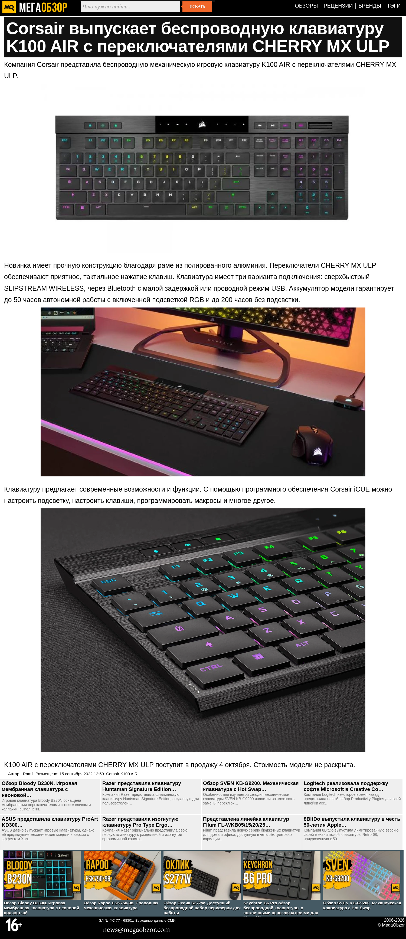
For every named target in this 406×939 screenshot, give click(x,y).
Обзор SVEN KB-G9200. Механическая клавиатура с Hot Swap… (251, 786)
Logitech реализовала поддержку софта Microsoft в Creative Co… (346, 786)
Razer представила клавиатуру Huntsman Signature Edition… (141, 786)
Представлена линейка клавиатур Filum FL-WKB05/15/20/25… (246, 822)
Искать (197, 6)
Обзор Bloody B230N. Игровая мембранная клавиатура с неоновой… (39, 789)
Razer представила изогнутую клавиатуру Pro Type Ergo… (140, 822)
